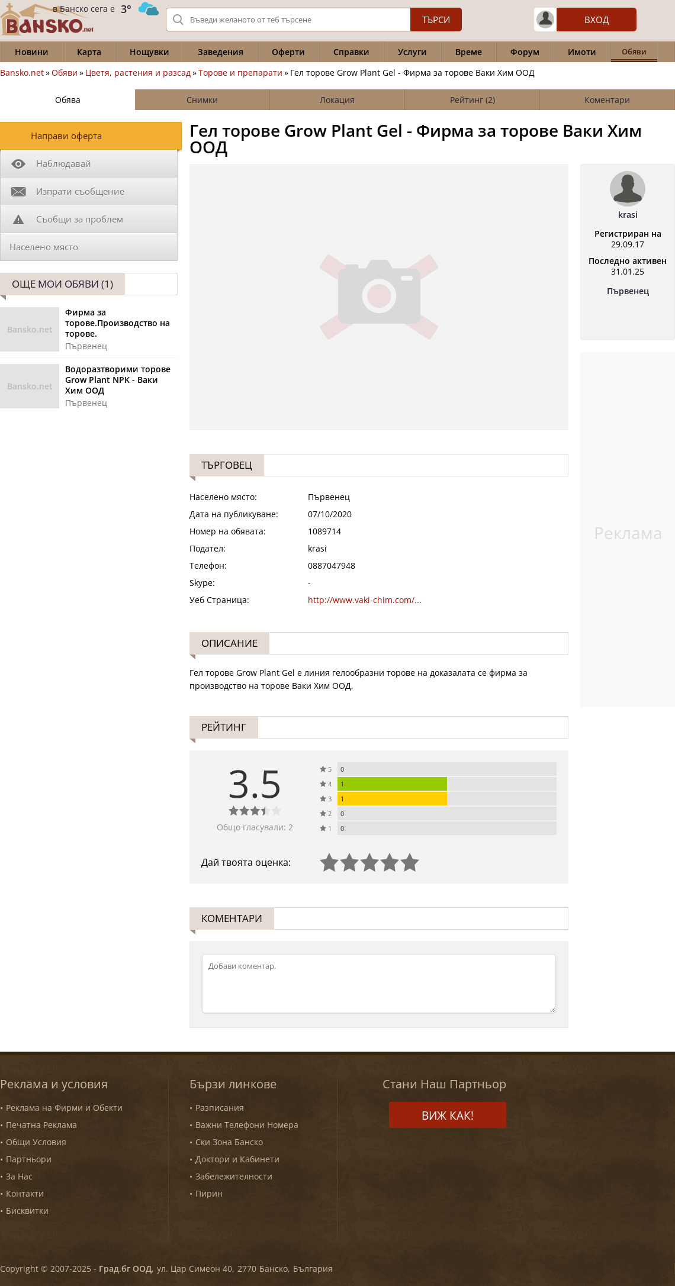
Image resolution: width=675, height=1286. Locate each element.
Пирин (209, 1193)
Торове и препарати (240, 73)
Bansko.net (22, 73)
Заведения (220, 51)
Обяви (65, 73)
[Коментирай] (379, 983)
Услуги (412, 51)
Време (468, 51)
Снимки (202, 99)
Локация (337, 99)
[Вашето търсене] (314, 19)
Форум (524, 51)
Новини (32, 51)
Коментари (607, 99)
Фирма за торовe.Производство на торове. (117, 323)
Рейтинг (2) (472, 99)
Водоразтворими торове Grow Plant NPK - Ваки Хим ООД (118, 380)
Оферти (288, 51)
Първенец (628, 291)
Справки (351, 51)
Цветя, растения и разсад (138, 73)
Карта (89, 51)
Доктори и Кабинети (237, 1159)
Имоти (582, 51)
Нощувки (149, 51)
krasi (628, 215)
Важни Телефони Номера (246, 1124)
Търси (436, 19)
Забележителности (233, 1176)
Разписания (219, 1107)
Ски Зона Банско (229, 1142)
